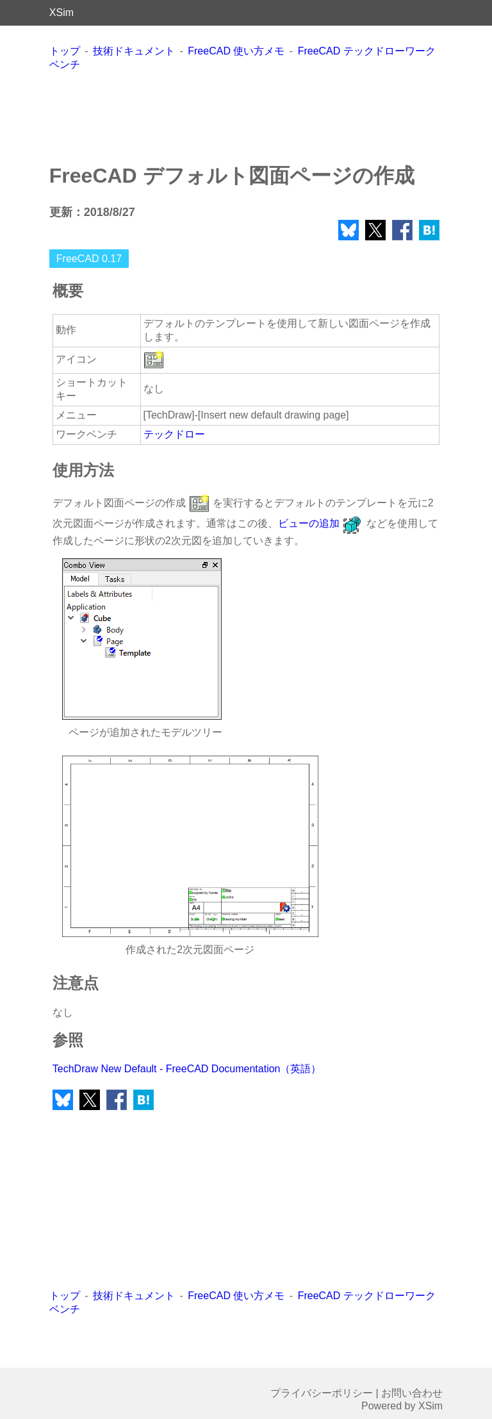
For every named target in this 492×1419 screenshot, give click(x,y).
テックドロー (174, 434)
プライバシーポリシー (321, 1393)
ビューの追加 (320, 523)
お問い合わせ (412, 1393)
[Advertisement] (246, 117)
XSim (61, 12)
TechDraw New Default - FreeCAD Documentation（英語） (187, 1068)
